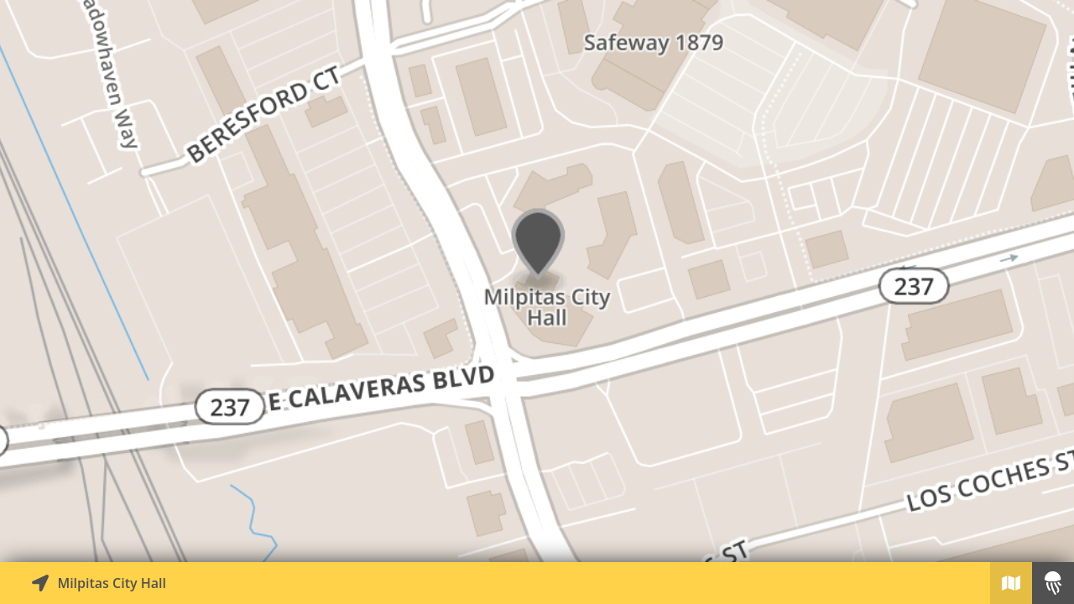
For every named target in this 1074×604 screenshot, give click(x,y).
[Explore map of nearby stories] (537, 281)
